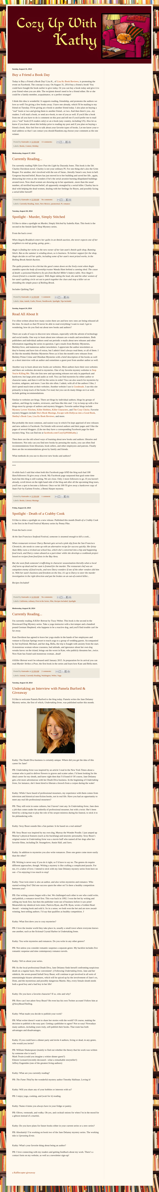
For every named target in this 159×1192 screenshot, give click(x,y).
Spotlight (56, 301)
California (23, 601)
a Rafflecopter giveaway (23, 1172)
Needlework (47, 301)
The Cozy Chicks (81, 409)
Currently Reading (27, 204)
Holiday (35, 146)
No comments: (47, 200)
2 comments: (46, 671)
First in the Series (42, 601)
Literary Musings (32, 500)
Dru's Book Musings (46, 412)
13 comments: (47, 142)
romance (66, 204)
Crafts (32, 301)
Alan (21, 301)
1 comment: (46, 297)
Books (22, 146)
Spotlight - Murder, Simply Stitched (38, 217)
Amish (26, 301)
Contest (28, 146)
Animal (22, 676)
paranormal (55, 204)
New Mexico (45, 204)
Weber (54, 676)
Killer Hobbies (44, 409)
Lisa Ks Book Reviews (68, 81)
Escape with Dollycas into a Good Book (76, 412)
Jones (37, 204)
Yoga (59, 676)
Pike (51, 601)
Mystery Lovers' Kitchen (24, 409)
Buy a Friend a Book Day (31, 75)
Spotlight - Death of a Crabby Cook (38, 514)
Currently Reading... (27, 159)
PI (62, 204)
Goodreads (79, 386)
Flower (38, 301)
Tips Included (66, 301)
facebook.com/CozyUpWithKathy (60, 432)
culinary (31, 601)
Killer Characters (60, 409)
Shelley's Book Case (21, 416)
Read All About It (25, 314)
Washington (46, 676)
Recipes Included (61, 601)
